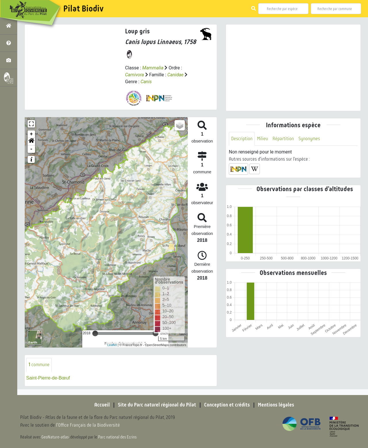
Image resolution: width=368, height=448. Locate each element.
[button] (31, 141)
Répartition (283, 138)
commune (38, 364)
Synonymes (309, 138)
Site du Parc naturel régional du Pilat (157, 405)
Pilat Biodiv (83, 8)
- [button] (31, 149)
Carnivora (134, 74)
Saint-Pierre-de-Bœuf (48, 377)
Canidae (175, 74)
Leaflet (112, 345)
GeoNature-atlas (55, 437)
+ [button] (31, 134)
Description (241, 138)
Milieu (262, 138)
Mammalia (153, 68)
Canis (146, 81)
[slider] (95, 333)
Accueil (102, 405)
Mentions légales (276, 405)
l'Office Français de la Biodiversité (88, 425)
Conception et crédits (227, 405)
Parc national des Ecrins (117, 437)
